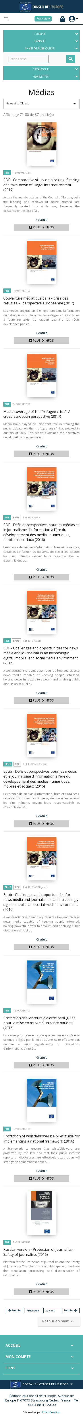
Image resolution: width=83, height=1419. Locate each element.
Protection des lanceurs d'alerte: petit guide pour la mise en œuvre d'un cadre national (39, 1022)
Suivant (49, 1310)
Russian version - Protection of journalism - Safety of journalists (39, 1252)
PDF (7, 172)
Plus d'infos (41, 227)
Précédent (33, 1310)
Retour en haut (58, 1321)
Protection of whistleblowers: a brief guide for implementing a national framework (41, 1139)
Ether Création (51, 1412)
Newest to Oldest (41, 103)
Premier (14, 1310)
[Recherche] (28, 59)
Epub (16, 517)
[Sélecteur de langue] (44, 19)
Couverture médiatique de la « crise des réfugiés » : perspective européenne (38, 301)
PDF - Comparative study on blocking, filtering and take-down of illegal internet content (41, 184)
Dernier (70, 1310)
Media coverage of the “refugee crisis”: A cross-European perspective (36, 414)
